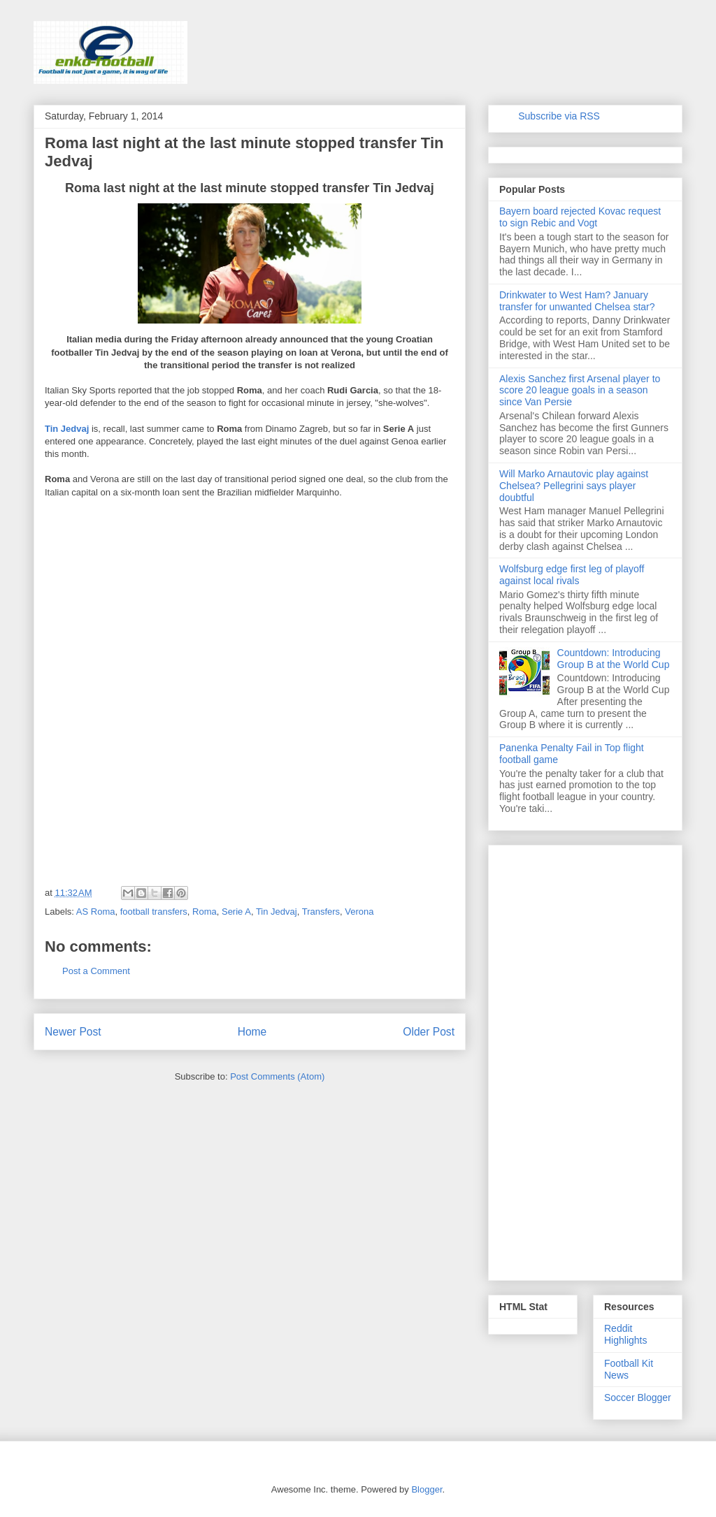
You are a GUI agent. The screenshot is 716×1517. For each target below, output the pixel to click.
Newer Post (73, 1032)
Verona (359, 911)
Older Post (428, 1032)
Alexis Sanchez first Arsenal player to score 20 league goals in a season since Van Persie (579, 390)
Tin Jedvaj (67, 428)
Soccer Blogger (637, 1397)
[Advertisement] (150, 598)
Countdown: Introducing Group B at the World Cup (613, 658)
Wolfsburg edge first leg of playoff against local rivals (571, 574)
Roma (204, 911)
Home (252, 1032)
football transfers (153, 911)
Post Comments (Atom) (277, 1076)
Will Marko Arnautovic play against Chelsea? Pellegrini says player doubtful (573, 485)
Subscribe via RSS (559, 116)
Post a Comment (96, 971)
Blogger (426, 1489)
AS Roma (95, 911)
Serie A (236, 911)
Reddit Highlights (625, 1334)
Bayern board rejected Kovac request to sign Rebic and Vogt (580, 216)
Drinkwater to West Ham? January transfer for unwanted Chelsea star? (577, 300)
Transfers (321, 911)
